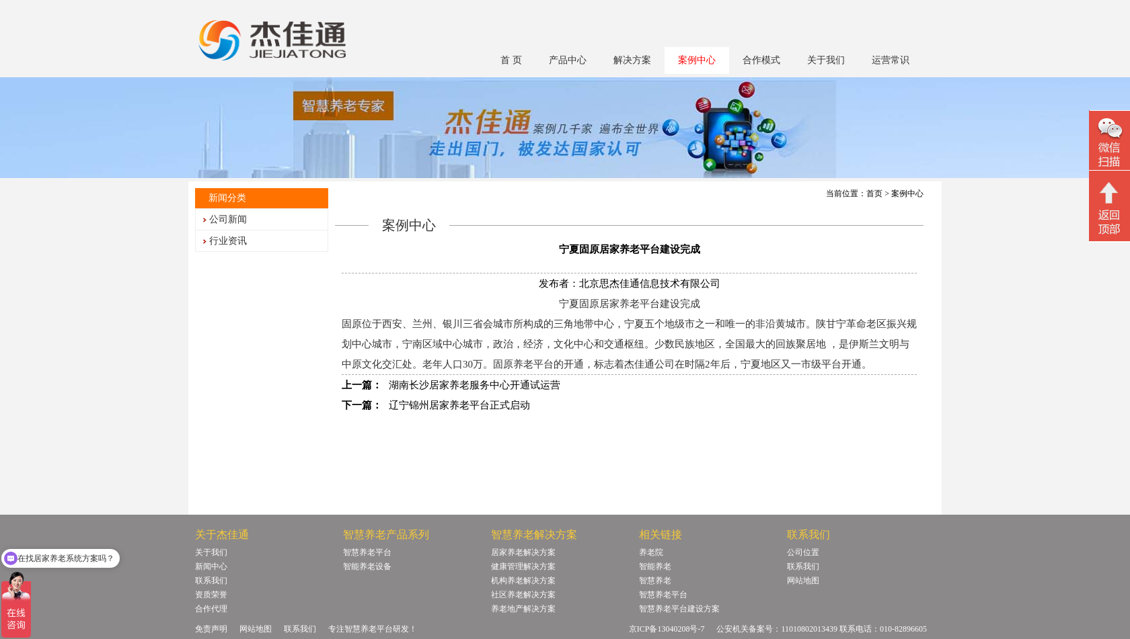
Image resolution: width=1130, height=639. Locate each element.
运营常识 (890, 60)
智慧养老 (655, 580)
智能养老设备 (367, 566)
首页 (874, 193)
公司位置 (803, 552)
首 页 (511, 60)
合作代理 (211, 608)
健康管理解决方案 (523, 566)
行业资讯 (228, 241)
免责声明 (211, 629)
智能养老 (655, 566)
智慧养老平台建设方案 (679, 608)
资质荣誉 (211, 594)
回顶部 (1109, 207)
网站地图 (803, 580)
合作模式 (761, 60)
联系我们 (211, 580)
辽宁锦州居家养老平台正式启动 (459, 405)
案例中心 (697, 60)
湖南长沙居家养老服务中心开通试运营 (474, 385)
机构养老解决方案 (523, 580)
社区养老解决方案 (523, 594)
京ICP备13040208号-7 (667, 629)
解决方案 (632, 60)
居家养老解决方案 (523, 552)
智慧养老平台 (367, 552)
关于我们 (826, 60)
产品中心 (568, 60)
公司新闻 (228, 219)
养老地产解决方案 (523, 608)
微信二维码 (1109, 142)
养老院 (651, 552)
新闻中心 (211, 566)
